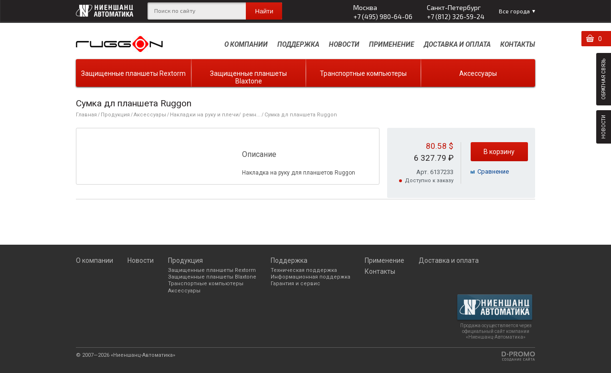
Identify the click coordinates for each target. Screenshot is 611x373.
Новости (344, 44)
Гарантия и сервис (295, 283)
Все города (514, 11)
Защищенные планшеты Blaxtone (248, 77)
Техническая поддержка (304, 270)
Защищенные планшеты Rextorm (133, 73)
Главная (86, 115)
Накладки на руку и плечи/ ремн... (215, 115)
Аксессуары (478, 73)
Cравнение (493, 171)
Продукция (115, 115)
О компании (246, 44)
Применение (391, 44)
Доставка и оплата (457, 44)
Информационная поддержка (310, 277)
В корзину (499, 151)
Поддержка (298, 44)
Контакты (517, 44)
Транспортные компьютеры (363, 73)
